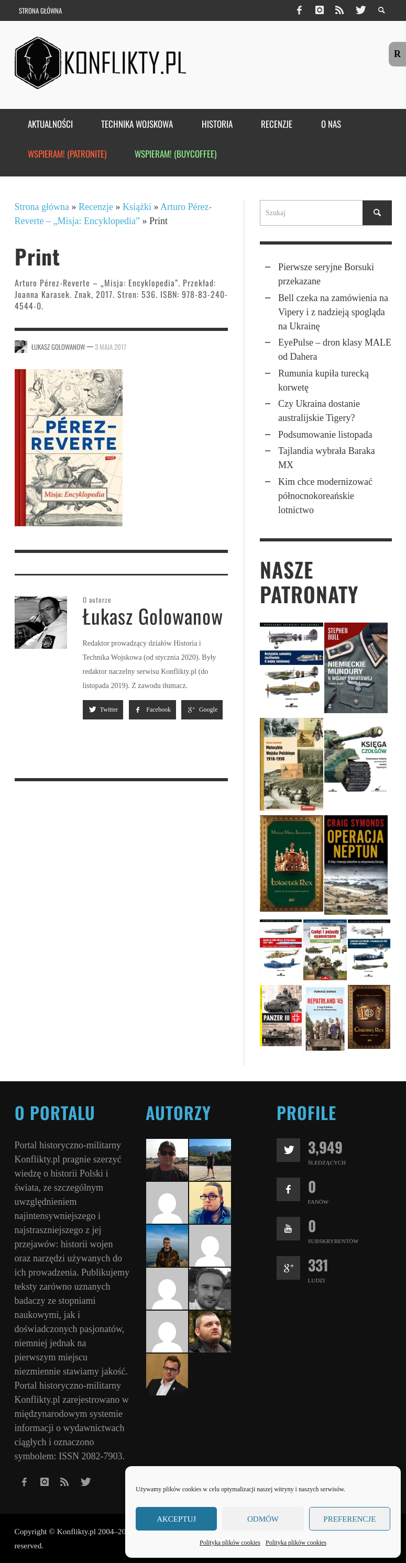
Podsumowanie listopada (325, 434)
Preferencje (349, 1519)
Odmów (263, 1519)
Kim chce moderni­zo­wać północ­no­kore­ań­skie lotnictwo (325, 495)
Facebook (152, 709)
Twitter (103, 709)
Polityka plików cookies (230, 1542)
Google (201, 709)
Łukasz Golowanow (58, 346)
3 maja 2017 (110, 346)
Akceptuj (176, 1519)
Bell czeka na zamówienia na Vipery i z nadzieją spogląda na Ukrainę (333, 312)
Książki (137, 207)
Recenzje (96, 207)
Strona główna (42, 207)
